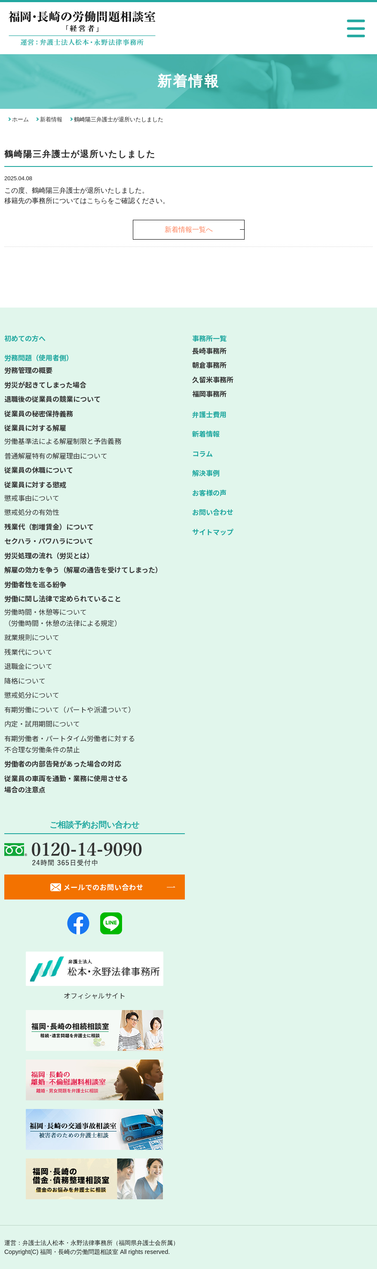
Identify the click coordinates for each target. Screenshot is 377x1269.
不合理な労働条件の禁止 (94, 744)
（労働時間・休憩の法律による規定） (94, 617)
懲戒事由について (31, 498)
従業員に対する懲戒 (35, 484)
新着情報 (51, 119)
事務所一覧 (209, 338)
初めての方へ (25, 338)
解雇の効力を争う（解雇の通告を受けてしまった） (83, 569)
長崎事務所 (209, 350)
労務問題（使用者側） (38, 357)
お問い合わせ (212, 512)
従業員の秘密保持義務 (38, 413)
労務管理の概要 (28, 370)
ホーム (20, 119)
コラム (202, 453)
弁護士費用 (209, 414)
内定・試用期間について (42, 723)
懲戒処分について (31, 695)
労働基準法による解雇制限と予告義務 (62, 441)
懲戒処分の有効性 (31, 512)
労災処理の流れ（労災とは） (49, 555)
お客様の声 (209, 492)
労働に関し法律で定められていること (62, 598)
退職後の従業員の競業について (52, 399)
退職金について (28, 666)
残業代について (28, 652)
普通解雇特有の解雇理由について (55, 455)
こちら (97, 200)
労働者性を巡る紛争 (35, 584)
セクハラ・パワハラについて (48, 541)
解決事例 (206, 473)
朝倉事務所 (209, 365)
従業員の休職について (38, 470)
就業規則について (31, 637)
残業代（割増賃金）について (49, 526)
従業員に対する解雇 (35, 427)
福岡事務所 (209, 393)
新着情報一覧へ (189, 229)
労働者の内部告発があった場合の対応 (62, 763)
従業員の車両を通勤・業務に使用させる (94, 784)
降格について (25, 680)
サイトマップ (212, 532)
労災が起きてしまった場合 (45, 384)
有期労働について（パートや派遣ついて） (69, 709)
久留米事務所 (212, 379)
